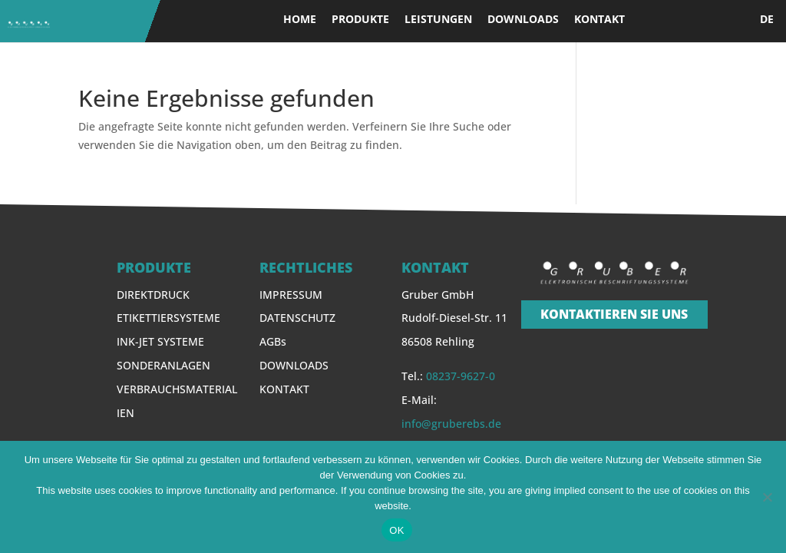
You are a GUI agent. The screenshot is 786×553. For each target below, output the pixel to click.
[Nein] (766, 497)
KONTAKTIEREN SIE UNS (614, 314)
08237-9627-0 (460, 376)
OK (396, 530)
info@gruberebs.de (451, 423)
